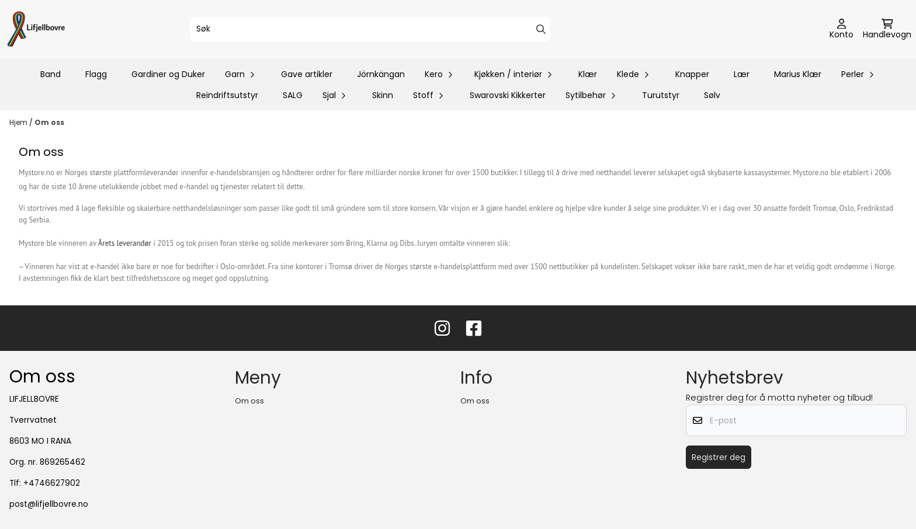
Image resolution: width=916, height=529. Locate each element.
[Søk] (370, 29)
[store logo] (36, 29)
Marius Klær (797, 74)
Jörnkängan (381, 74)
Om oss (49, 122)
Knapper (692, 74)
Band (50, 74)
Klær (587, 74)
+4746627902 (51, 483)
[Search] (541, 29)
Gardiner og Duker (168, 74)
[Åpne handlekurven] (887, 30)
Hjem (19, 122)
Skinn (382, 95)
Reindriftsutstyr (227, 95)
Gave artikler (306, 74)
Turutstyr (660, 95)
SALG (293, 95)
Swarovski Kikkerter (508, 95)
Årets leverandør (124, 243)
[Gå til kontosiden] (841, 30)
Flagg (96, 74)
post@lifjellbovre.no (48, 504)
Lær (742, 74)
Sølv (712, 95)
